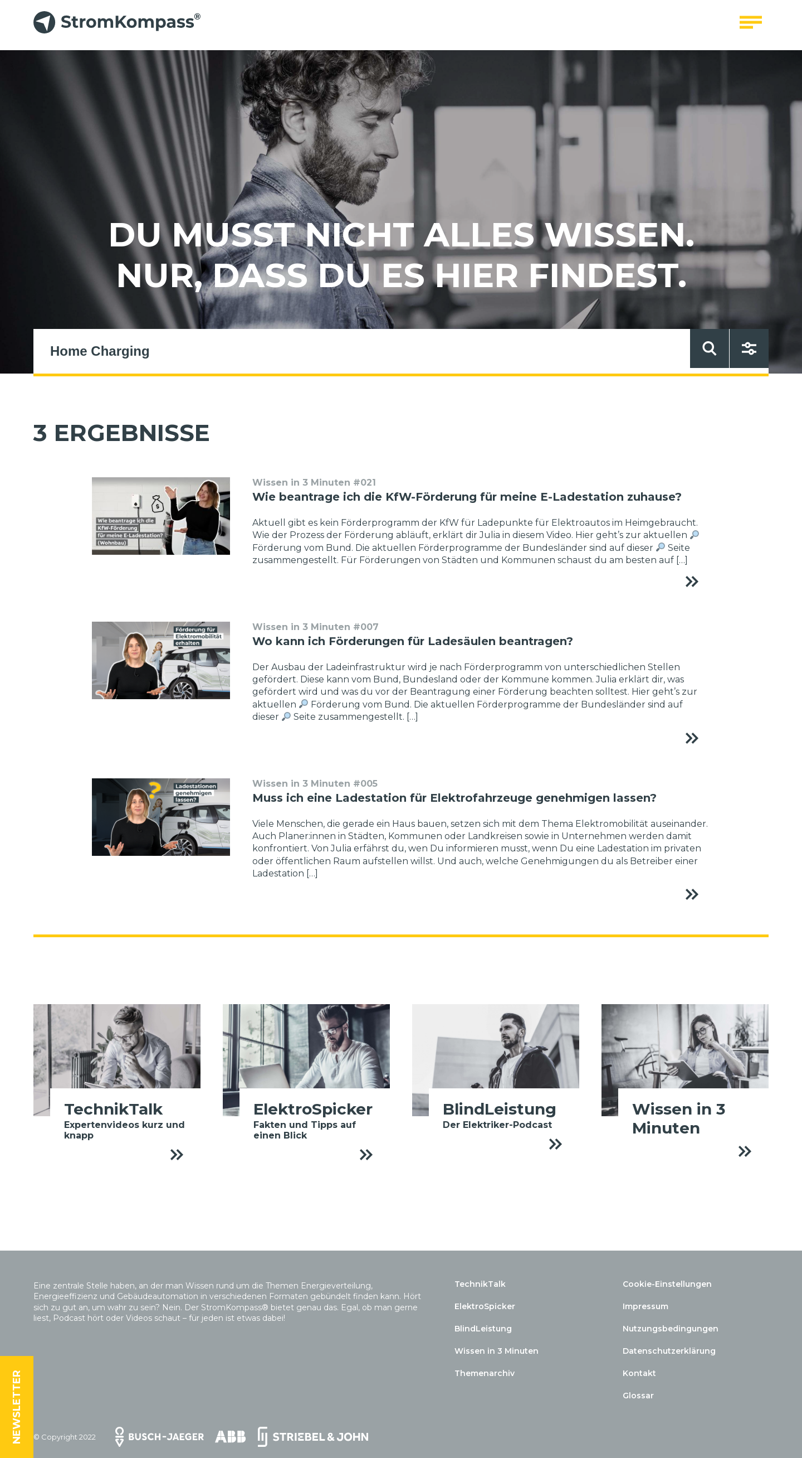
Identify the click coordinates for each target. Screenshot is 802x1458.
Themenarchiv (484, 1373)
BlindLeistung (483, 1329)
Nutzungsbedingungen (670, 1329)
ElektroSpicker (484, 1306)
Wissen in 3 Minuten (496, 1351)
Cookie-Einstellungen (667, 1284)
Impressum (645, 1306)
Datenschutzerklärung (669, 1351)
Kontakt (639, 1373)
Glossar (638, 1396)
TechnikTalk (480, 1284)
